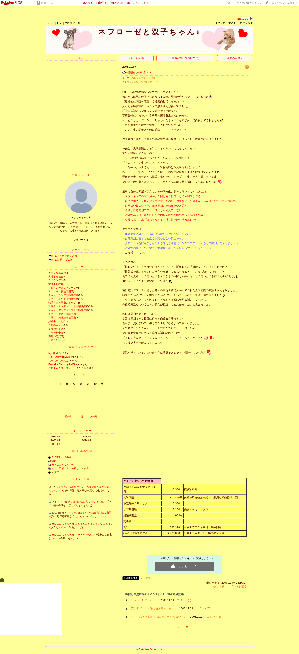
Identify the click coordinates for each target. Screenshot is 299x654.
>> (249, 2)
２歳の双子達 (55, 332)
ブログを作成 (276, 2)
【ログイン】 (245, 23)
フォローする (81, 239)
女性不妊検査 (55, 284)
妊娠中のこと (55, 321)
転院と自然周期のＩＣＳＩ (63, 302)
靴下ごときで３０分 (62, 464)
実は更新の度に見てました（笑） (87, 501)
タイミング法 (55, 280)
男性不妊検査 (55, 276)
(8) (150, 72)
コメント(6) (184, 600)
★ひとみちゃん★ (62, 523)
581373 (243, 18)
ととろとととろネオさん (89, 523)
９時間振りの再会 (61, 457)
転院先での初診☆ (137, 72)
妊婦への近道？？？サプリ (63, 287)
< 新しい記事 (136, 58)
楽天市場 (292, 2)
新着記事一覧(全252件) (185, 58)
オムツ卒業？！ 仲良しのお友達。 (71, 468)
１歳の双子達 (55, 328)
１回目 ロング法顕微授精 (63, 295)
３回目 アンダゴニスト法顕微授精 (68, 306)
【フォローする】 (225, 23)
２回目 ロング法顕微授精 (63, 299)
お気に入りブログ (81, 347)
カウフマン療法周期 (59, 291)
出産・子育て (48, 2)
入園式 (55, 472)
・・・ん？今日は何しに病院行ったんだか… (158, 616)
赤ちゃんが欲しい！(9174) (144, 78)
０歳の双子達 (55, 325)
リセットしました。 (143, 600)
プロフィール (72, 23)
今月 (81, 416)
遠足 (53, 460)
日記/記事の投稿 (80, 451)
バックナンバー (81, 430)
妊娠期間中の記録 (62, 259)
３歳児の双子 (55, 340)
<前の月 (68, 416)
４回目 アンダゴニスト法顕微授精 (68, 310)
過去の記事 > (235, 58)
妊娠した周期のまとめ (64, 255)
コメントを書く (237, 586)
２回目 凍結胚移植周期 (62, 317)
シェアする (146, 577)
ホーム (51, 23)
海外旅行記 (54, 336)
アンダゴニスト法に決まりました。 (152, 608)
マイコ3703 (58, 501)
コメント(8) (218, 586)
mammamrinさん (84, 534)
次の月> (94, 416)
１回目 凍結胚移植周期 (62, 313)
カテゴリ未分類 (57, 272)
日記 (59, 23)
